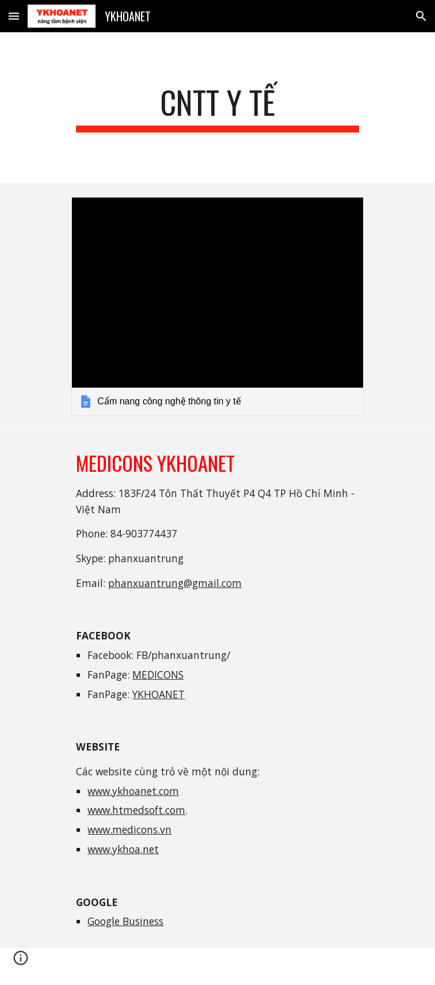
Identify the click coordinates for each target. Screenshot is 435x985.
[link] (217, 306)
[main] (217, 107)
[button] (14, 16)
